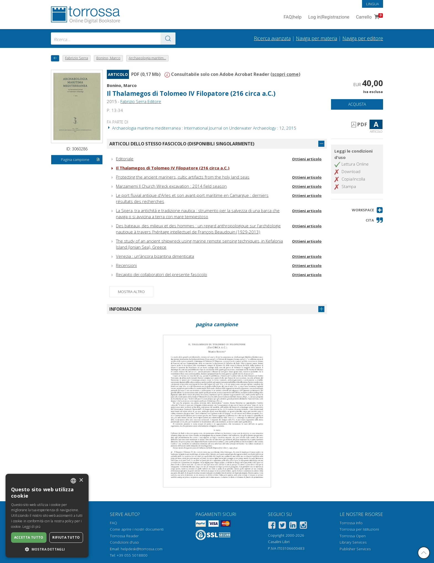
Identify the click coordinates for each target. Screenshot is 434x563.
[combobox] (113, 38)
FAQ (113, 522)
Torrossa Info (351, 522)
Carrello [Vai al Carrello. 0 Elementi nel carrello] (369, 17)
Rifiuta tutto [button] (66, 537)
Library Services (353, 542)
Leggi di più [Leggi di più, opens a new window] (31, 526)
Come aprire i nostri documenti (137, 529)
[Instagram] (303, 526)
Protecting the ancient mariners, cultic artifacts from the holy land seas (182, 177)
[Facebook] (272, 526)
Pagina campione (80, 160)
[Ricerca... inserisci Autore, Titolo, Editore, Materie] (113, 38)
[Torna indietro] (55, 58)
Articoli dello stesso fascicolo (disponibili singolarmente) (181, 144)
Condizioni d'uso (124, 542)
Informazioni (125, 309)
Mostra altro (131, 291)
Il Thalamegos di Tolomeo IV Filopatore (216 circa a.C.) (191, 93)
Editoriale (124, 158)
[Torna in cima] (424, 553)
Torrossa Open (353, 535)
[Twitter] (282, 526)
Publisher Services (355, 548)
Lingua (372, 3)
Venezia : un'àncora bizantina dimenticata (155, 256)
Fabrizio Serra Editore (140, 101)
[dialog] (47, 515)
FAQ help (292, 17)
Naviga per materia (316, 38)
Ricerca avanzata (272, 38)
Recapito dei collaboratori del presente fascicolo (161, 274)
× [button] (81, 480)
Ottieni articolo (307, 158)
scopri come (285, 74)
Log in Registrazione (328, 17)
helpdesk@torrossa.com (141, 548)
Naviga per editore (362, 38)
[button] (367, 210)
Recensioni (126, 265)
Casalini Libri (279, 541)
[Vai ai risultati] (168, 38)
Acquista (357, 104)
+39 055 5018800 (132, 555)
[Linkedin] (293, 526)
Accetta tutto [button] (28, 537)
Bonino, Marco (122, 85)
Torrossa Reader (124, 535)
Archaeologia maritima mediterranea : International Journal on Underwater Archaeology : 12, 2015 (201, 128)
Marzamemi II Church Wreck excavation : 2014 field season (171, 186)
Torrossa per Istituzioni (359, 529)
